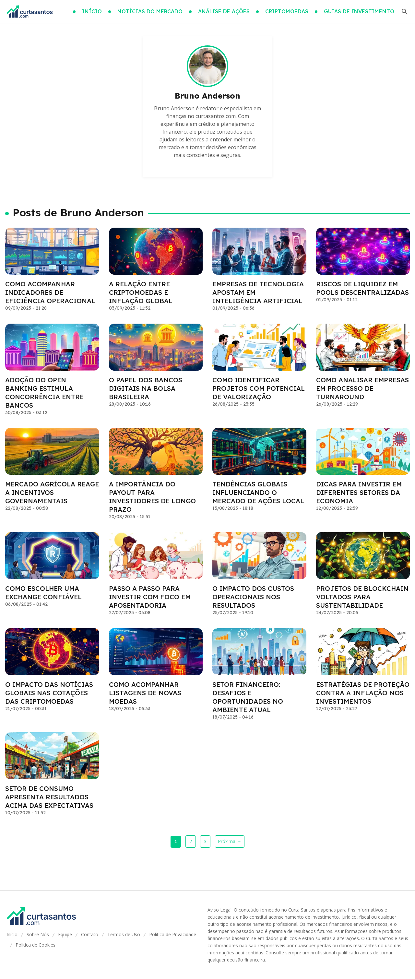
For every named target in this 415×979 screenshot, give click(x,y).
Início (12, 934)
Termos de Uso (123, 934)
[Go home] (29, 11)
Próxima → (229, 841)
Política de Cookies (35, 945)
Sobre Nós (38, 934)
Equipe (65, 934)
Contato (89, 934)
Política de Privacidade (172, 934)
